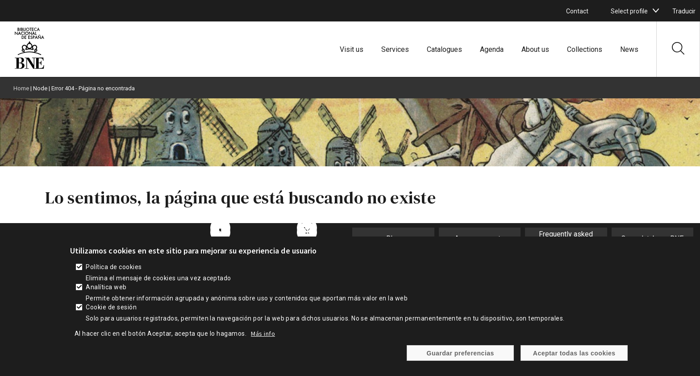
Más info (263, 338)
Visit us (351, 49)
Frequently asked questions (566, 238)
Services (395, 49)
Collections (584, 49)
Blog (393, 238)
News (629, 49)
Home (21, 88)
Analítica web (106, 292)
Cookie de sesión (111, 312)
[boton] (656, 11)
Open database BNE (652, 238)
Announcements (479, 238)
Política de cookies (114, 271)
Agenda (492, 49)
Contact (577, 11)
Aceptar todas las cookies (574, 357)
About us (535, 49)
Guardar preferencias (460, 357)
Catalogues (444, 49)
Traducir (684, 11)
